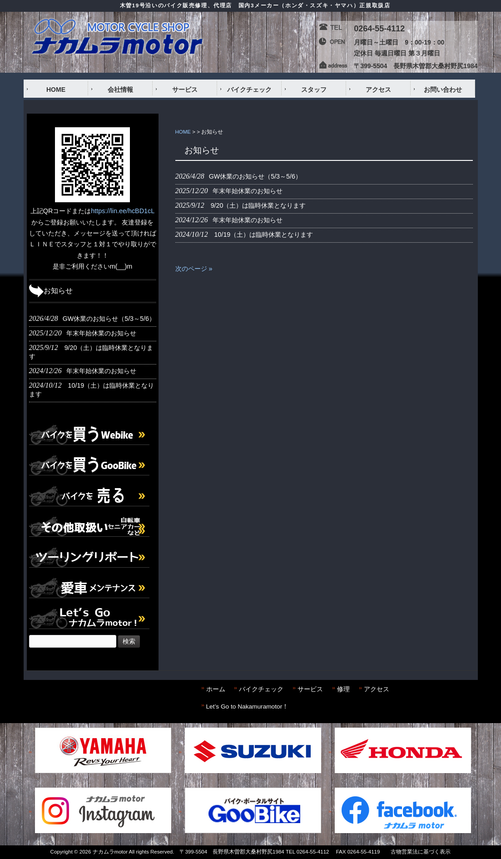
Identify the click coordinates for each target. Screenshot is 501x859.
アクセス (376, 689)
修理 (343, 689)
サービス (310, 689)
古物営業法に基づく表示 (421, 851)
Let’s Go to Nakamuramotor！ (247, 706)
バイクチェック (261, 689)
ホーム (215, 689)
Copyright (61, 851)
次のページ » (194, 268)
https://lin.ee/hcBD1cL (122, 211)
